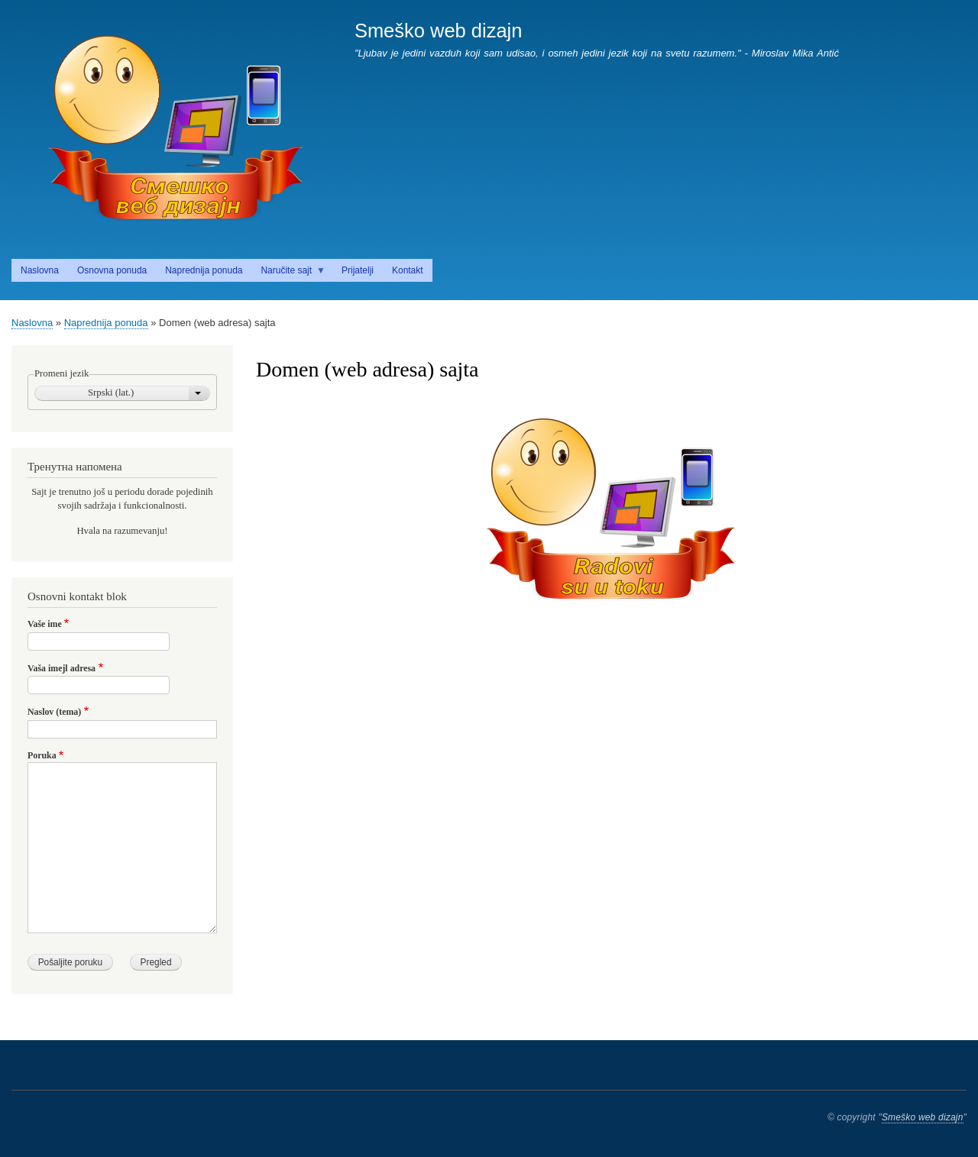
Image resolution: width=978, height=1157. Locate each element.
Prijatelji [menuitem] (358, 270)
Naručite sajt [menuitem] (288, 273)
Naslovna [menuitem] (40, 270)
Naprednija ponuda (106, 322)
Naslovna (32, 322)
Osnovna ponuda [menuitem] (112, 270)
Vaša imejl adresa (62, 668)
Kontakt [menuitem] (407, 270)
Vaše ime (45, 624)
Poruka (42, 755)
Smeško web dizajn (439, 30)
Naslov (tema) (54, 711)
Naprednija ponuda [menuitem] (203, 270)
